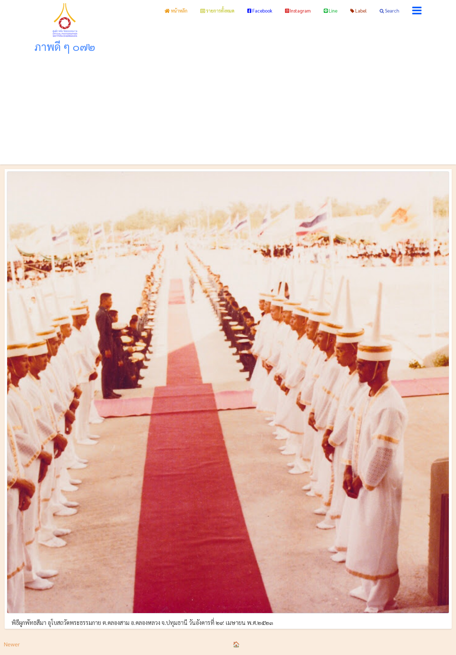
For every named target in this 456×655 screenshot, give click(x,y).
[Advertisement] (228, 111)
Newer (12, 644)
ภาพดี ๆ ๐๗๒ (64, 46)
